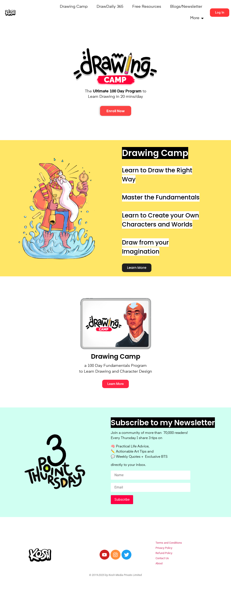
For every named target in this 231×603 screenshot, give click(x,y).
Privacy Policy (164, 547)
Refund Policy (164, 553)
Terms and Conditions (169, 542)
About (159, 563)
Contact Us (162, 558)
